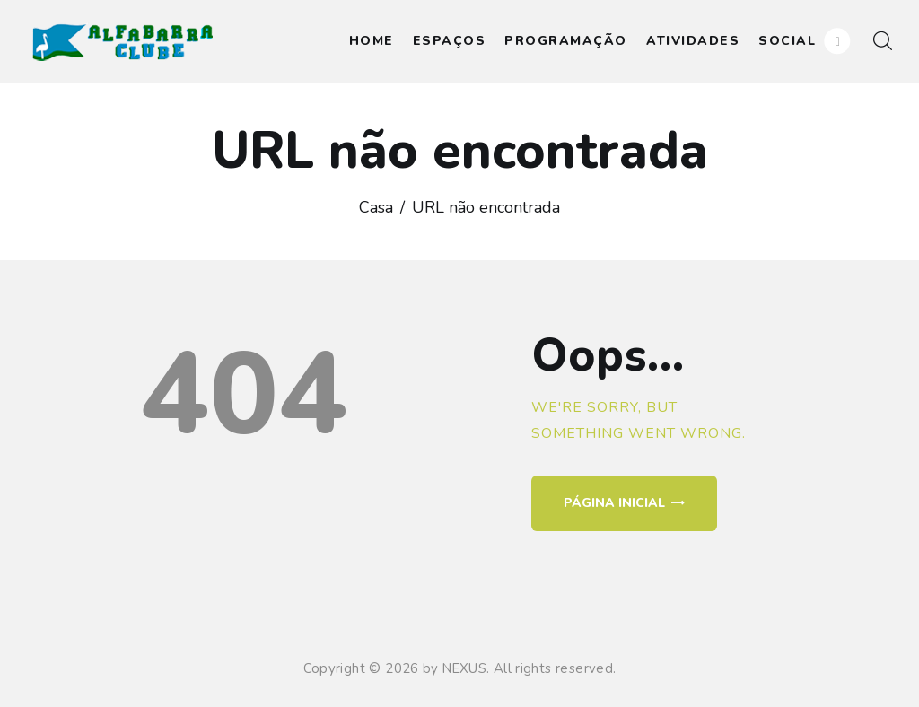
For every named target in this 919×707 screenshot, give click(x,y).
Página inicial (614, 502)
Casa (376, 207)
